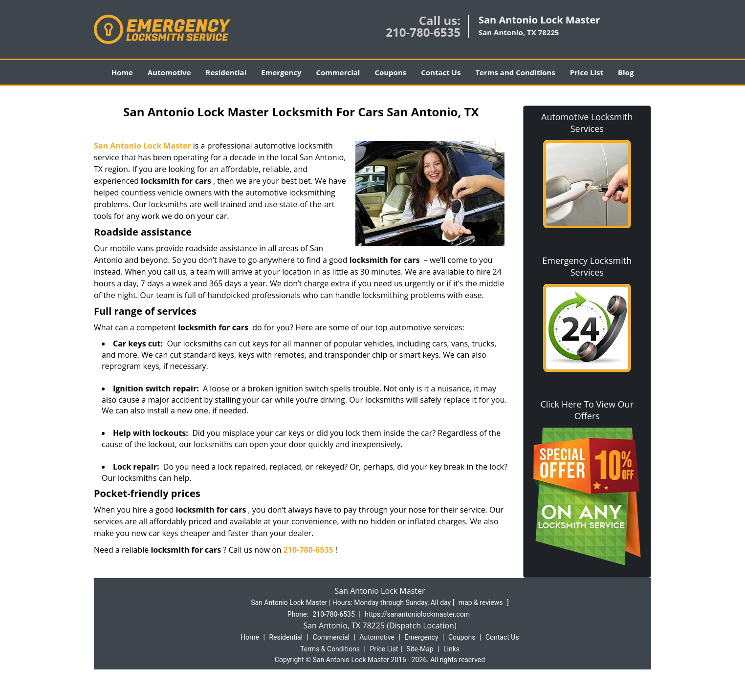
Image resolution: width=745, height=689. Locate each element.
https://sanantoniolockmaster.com (417, 614)
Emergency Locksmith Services (587, 266)
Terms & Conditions (330, 649)
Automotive (169, 72)
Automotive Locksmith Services (587, 122)
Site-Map (419, 649)
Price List (586, 72)
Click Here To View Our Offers (587, 410)
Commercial (338, 72)
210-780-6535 (423, 32)
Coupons (390, 72)
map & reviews (481, 602)
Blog (626, 72)
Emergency (281, 72)
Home (122, 72)
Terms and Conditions (515, 72)
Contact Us (440, 72)
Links (451, 649)
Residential (226, 72)
